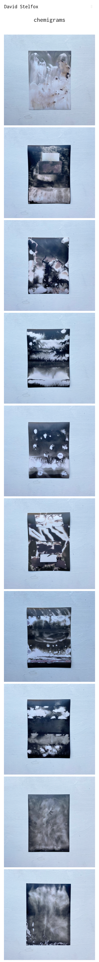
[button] (91, 7)
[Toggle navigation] (91, 7)
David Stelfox (21, 6)
